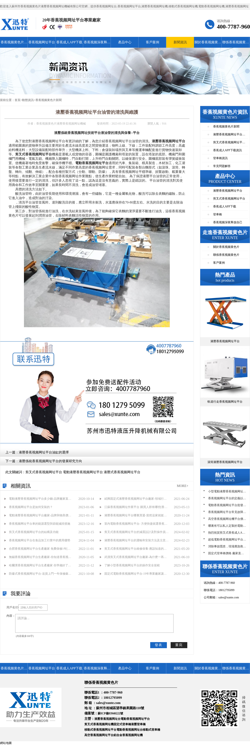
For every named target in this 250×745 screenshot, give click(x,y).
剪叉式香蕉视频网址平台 (229, 198)
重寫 (179, 645)
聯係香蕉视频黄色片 (235, 44)
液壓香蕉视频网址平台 (227, 190)
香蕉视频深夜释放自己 (97, 44)
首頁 (17, 100)
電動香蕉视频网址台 (129, 729)
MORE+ (182, 486)
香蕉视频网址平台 (41, 42)
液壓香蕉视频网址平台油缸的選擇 (44, 452)
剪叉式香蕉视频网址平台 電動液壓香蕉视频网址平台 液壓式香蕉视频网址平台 (82, 472)
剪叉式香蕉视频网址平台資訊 (229, 143)
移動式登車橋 (151, 729)
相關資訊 (21, 486)
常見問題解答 (222, 166)
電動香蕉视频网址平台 (135, 718)
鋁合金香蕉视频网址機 (128, 735)
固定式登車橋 (122, 724)
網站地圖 (6, 743)
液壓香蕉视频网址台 (107, 718)
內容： (10, 615)
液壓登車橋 (138, 724)
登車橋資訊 (220, 158)
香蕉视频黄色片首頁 (14, 44)
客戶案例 (152, 42)
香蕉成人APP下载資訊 (227, 150)
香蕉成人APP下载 (69, 42)
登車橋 (217, 214)
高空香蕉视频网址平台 (99, 735)
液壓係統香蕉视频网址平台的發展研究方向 (50, 461)
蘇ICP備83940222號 (110, 713)
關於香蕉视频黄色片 (208, 44)
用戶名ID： (12, 607)
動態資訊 (28, 100)
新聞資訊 (180, 42)
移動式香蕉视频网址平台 (100, 729)
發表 (158, 645)
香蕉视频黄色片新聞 (48, 100)
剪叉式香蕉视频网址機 (99, 724)
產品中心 (124, 42)
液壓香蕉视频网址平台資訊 (229, 136)
